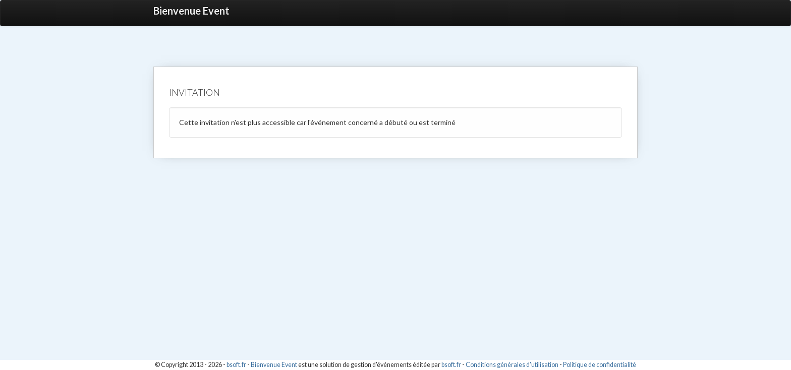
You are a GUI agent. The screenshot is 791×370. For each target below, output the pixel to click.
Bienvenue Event (191, 11)
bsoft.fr (236, 364)
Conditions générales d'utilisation (512, 364)
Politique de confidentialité (599, 364)
